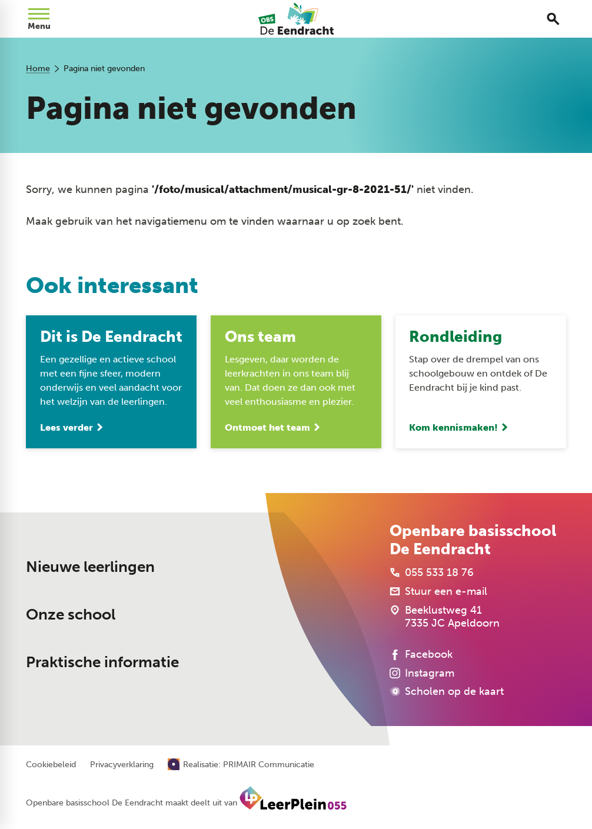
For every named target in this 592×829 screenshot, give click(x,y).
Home (38, 69)
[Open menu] (39, 19)
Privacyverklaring (122, 765)
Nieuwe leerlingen (90, 567)
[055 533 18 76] (432, 573)
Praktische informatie (102, 663)
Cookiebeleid (51, 765)
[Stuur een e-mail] (438, 591)
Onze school (70, 615)
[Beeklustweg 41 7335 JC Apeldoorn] (445, 617)
